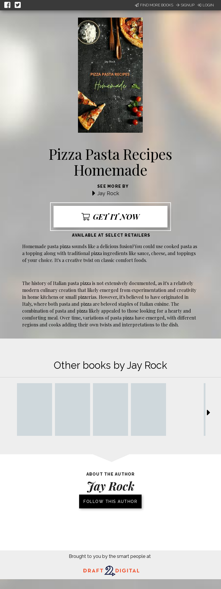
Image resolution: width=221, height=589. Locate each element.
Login (205, 5)
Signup (185, 5)
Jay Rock (108, 193)
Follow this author (110, 501)
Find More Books (154, 5)
